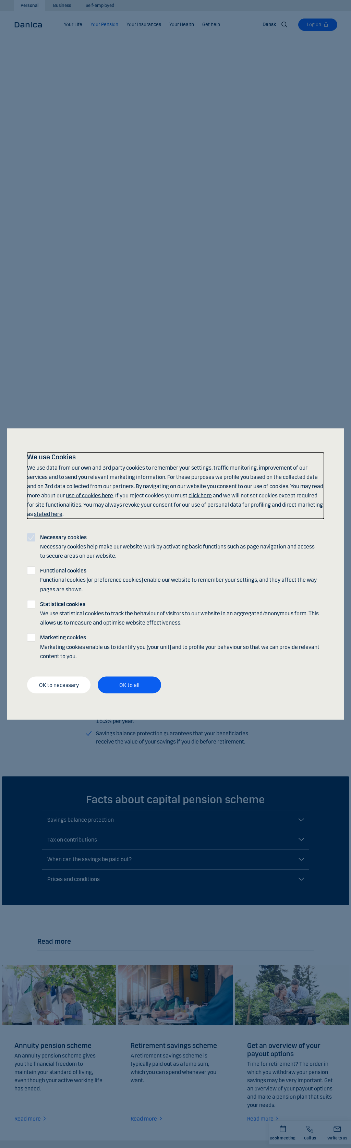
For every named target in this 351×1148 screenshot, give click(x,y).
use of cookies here (89, 495)
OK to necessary (59, 684)
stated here (48, 514)
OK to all (129, 684)
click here (200, 495)
